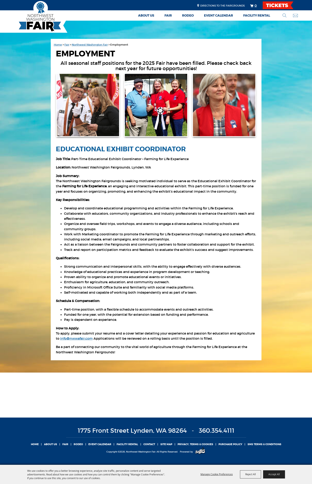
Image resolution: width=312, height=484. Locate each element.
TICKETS (282, 5)
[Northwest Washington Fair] (34, 17)
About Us (146, 15)
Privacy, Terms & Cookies (195, 444)
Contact (149, 444)
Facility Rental (256, 15)
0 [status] (256, 5)
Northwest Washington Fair (90, 44)
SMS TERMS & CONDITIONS (264, 444)
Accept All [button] (274, 474)
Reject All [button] (250, 474)
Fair (168, 15)
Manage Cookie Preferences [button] (216, 474)
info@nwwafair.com (76, 338)
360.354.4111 (216, 430)
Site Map (166, 444)
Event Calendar (218, 15)
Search (284, 15)
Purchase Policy (230, 444)
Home (58, 44)
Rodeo (188, 15)
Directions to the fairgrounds (222, 5)
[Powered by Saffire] (200, 451)
